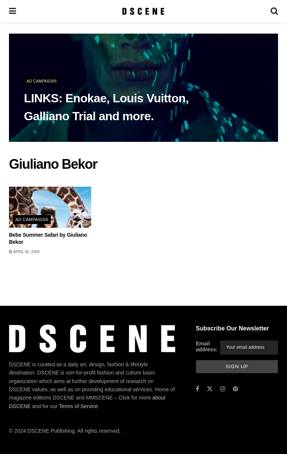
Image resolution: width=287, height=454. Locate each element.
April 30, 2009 (24, 252)
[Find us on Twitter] (210, 389)
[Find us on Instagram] (222, 389)
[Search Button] (274, 11)
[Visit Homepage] (143, 11)
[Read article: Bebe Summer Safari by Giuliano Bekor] (50, 207)
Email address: (206, 346)
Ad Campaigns (42, 81)
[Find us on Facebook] (197, 389)
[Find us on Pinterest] (235, 389)
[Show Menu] (12, 11)
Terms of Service (78, 406)
